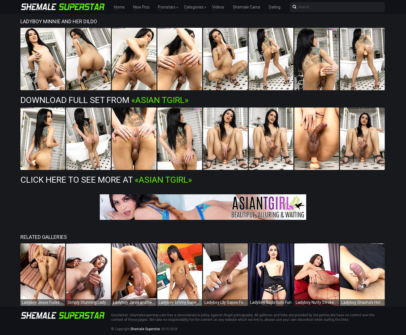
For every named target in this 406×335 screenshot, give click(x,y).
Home (119, 7)
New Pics (141, 7)
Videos (218, 7)
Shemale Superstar (145, 329)
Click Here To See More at (106, 180)
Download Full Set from (104, 100)
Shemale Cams (246, 7)
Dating (274, 7)
